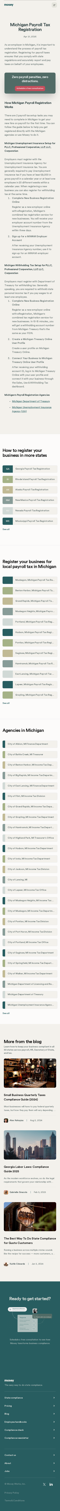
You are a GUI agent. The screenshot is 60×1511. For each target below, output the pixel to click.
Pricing (8, 1406)
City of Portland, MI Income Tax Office (28, 942)
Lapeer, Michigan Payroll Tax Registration (37, 684)
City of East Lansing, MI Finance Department (31, 786)
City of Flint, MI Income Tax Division (26, 796)
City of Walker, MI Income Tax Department (30, 974)
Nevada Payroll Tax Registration (32, 511)
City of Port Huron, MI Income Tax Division (30, 932)
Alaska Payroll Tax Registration (31, 490)
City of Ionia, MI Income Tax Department (29, 859)
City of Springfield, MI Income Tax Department (32, 963)
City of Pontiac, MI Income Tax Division (28, 921)
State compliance (13, 1398)
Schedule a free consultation (30, 88)
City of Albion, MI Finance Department (28, 744)
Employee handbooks (15, 1422)
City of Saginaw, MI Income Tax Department (31, 953)
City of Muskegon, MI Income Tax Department (32, 911)
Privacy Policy (11, 1493)
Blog (6, 1414)
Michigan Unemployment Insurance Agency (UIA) (33, 1005)
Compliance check (14, 1430)
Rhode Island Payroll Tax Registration (35, 479)
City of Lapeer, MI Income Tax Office (27, 890)
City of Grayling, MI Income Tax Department (31, 817)
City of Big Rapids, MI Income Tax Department (32, 775)
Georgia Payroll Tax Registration (32, 469)
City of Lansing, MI (17, 880)
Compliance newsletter (16, 1438)
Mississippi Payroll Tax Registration (34, 521)
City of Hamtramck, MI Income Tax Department (32, 827)
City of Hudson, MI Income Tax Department (30, 848)
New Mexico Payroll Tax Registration (34, 500)
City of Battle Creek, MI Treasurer (25, 754)
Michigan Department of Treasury (31, 401)
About (7, 1463)
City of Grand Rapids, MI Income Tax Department (33, 807)
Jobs (7, 1471)
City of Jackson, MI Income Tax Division (28, 869)
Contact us (10, 1455)
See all (6, 529)
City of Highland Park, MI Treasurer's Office (31, 838)
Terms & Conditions (14, 1501)
